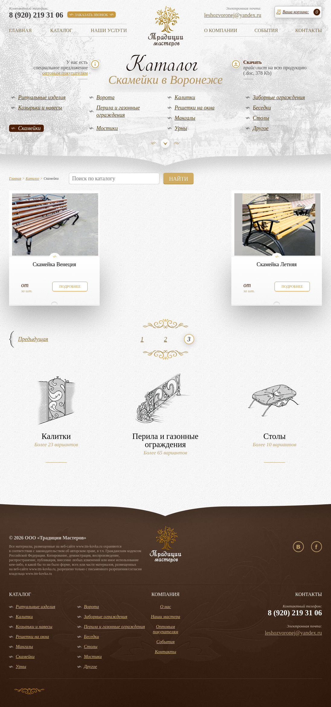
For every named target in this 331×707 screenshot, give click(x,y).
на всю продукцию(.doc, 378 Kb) (275, 68)
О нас (165, 606)
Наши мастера (165, 616)
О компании (220, 30)
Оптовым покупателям (165, 629)
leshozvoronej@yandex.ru (232, 15)
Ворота (105, 97)
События (266, 30)
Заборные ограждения (279, 97)
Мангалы (185, 118)
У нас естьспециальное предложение (61, 68)
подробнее (70, 286)
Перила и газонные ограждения (118, 111)
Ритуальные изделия (42, 97)
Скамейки (29, 128)
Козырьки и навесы (40, 108)
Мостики (107, 128)
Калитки (185, 97)
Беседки (262, 108)
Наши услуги (109, 30)
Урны (181, 128)
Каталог (61, 30)
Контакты (308, 30)
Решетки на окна (194, 108)
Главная (20, 30)
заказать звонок (91, 15)
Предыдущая (33, 339)
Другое (260, 128)
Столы (261, 118)
